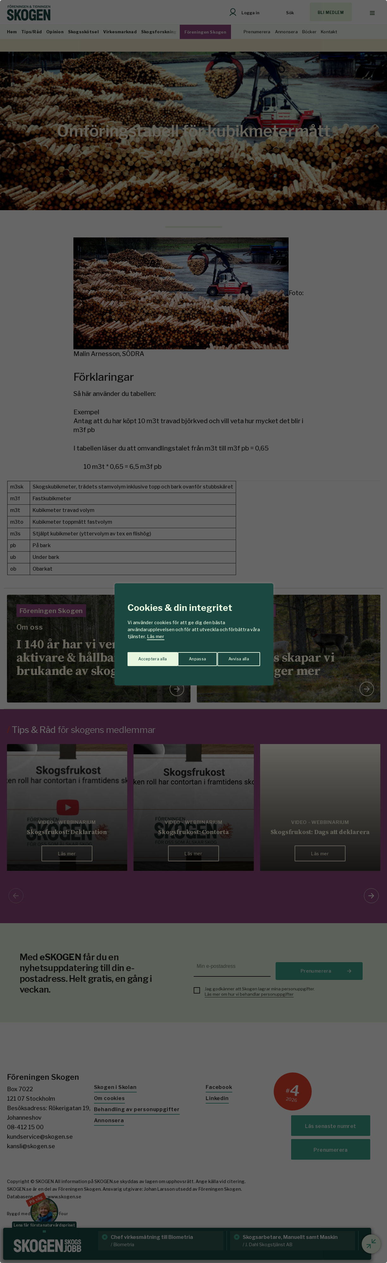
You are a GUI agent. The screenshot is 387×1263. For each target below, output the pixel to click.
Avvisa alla (187, 656)
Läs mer (155, 636)
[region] (193, 631)
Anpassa (145, 656)
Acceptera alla (235, 656)
